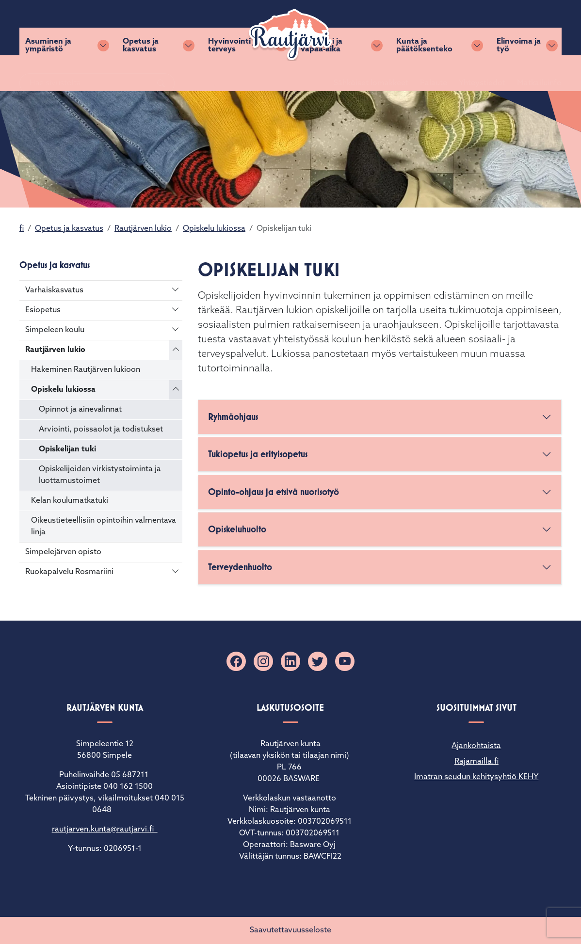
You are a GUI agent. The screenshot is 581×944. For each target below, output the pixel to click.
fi (21, 229)
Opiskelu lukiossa (214, 229)
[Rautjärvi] (290, 35)
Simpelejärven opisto (63, 552)
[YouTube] (345, 661)
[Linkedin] (290, 661)
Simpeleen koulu (54, 330)
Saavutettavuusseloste (290, 930)
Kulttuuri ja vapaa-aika (321, 73)
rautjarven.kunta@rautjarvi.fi (105, 829)
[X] (317, 661)
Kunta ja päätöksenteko (424, 73)
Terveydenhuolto (240, 567)
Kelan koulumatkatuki (69, 501)
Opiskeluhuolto (237, 529)
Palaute (422, 28)
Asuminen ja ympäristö (48, 73)
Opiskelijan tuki (67, 449)
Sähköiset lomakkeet (359, 28)
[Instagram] (263, 661)
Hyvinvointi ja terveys (233, 73)
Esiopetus (43, 310)
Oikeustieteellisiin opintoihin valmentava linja (103, 526)
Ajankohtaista (476, 746)
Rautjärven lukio (143, 229)
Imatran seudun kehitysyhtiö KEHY (476, 777)
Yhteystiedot (470, 28)
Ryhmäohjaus (233, 416)
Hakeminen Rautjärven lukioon (85, 370)
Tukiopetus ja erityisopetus (257, 454)
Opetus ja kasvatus (141, 73)
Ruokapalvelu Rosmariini (69, 572)
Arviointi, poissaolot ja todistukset (101, 429)
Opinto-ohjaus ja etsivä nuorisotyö (273, 491)
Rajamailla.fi (476, 762)
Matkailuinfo (527, 28)
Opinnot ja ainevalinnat (80, 410)
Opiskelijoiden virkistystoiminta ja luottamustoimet (100, 475)
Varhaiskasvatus (54, 290)
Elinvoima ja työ (519, 73)
